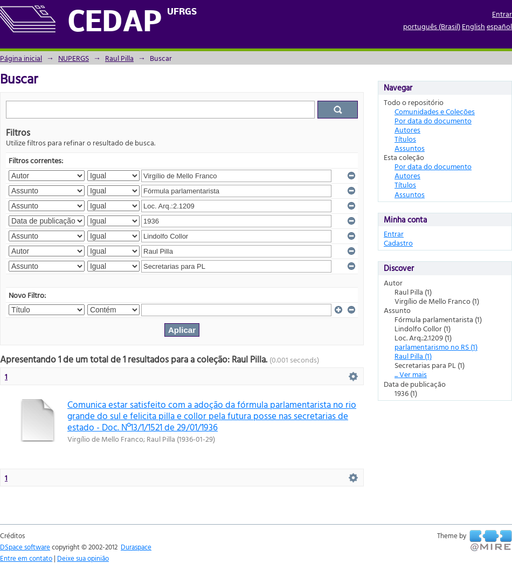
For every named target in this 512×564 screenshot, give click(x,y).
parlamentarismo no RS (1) (436, 346)
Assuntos (410, 148)
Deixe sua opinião (83, 558)
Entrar (502, 13)
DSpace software (25, 546)
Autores (407, 129)
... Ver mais (411, 374)
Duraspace (136, 546)
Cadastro (398, 242)
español (499, 26)
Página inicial (21, 58)
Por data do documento (433, 120)
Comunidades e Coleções (435, 111)
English (473, 26)
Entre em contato (26, 558)
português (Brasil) (431, 26)
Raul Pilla (119, 58)
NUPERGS (73, 58)
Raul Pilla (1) (413, 355)
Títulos (405, 138)
